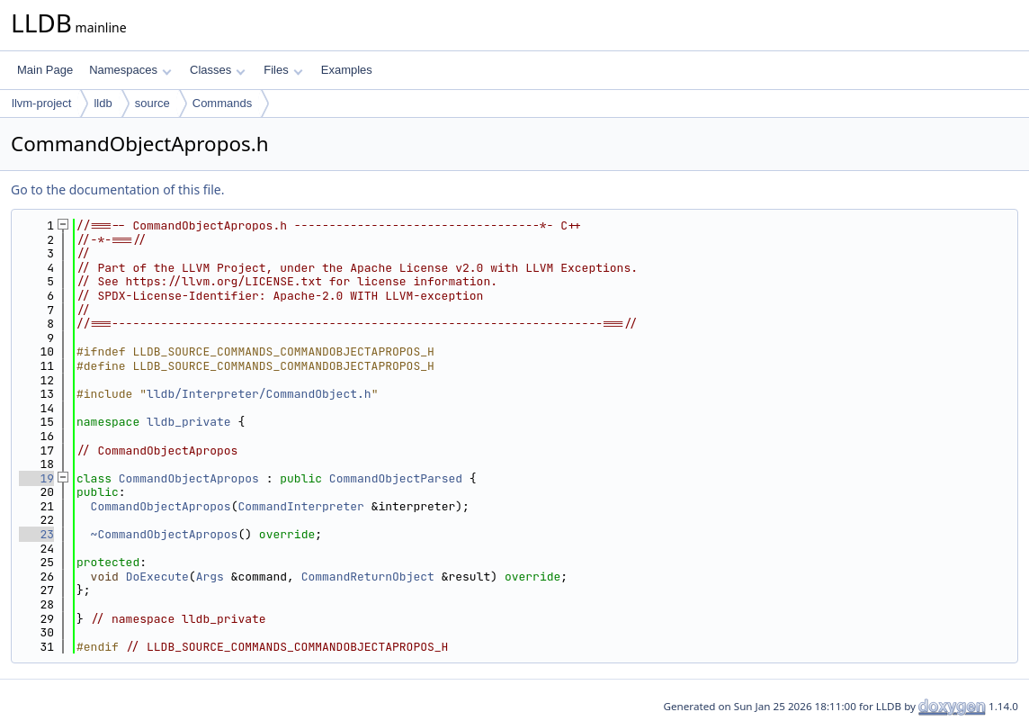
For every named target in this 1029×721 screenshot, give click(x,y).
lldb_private (189, 421)
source (152, 103)
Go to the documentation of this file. (117, 189)
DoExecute (157, 576)
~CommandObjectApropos (164, 534)
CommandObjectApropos (189, 478)
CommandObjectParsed (395, 478)
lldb (103, 103)
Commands (222, 103)
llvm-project (41, 103)
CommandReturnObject (367, 576)
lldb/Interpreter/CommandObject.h (259, 393)
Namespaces (130, 70)
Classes (218, 70)
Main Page (45, 70)
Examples (346, 70)
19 (36, 478)
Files (283, 70)
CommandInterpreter (300, 506)
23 (36, 534)
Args (210, 576)
